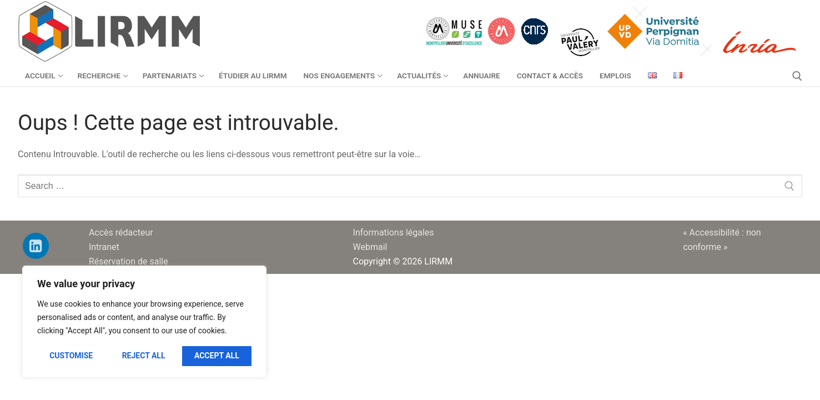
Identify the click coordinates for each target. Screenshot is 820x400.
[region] (144, 322)
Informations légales (393, 232)
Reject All (143, 355)
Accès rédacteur (121, 232)
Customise (71, 355)
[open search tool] (797, 76)
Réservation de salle (128, 261)
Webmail (370, 247)
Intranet (104, 247)
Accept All (216, 355)
